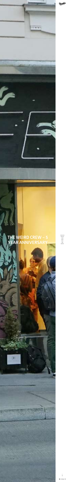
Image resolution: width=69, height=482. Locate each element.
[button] (59, 479)
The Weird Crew (8, 418)
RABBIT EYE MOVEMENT (32, 414)
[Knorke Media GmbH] (62, 3)
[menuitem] (59, 479)
